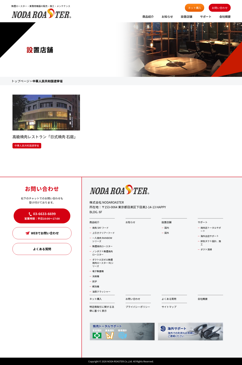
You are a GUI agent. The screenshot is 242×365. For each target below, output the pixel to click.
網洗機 (95, 286)
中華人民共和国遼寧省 (27, 145)
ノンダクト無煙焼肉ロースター (102, 253)
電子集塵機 (98, 271)
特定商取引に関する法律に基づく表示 (101, 309)
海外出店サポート (210, 236)
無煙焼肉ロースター (102, 246)
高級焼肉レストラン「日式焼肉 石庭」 (45, 136)
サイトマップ (169, 307)
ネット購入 (194, 8)
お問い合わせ (220, 8)
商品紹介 (148, 17)
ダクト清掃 (206, 249)
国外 (166, 232)
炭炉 (94, 281)
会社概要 (225, 17)
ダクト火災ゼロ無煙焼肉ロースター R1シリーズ (102, 263)
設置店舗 (186, 17)
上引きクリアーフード (103, 232)
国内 (166, 227)
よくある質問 (42, 249)
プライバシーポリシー (138, 307)
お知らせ (167, 17)
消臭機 (95, 276)
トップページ (20, 81)
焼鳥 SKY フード (100, 227)
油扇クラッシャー (101, 291)
